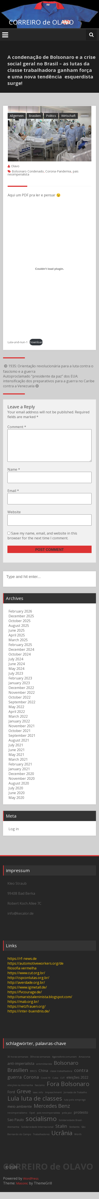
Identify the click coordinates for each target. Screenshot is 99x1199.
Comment (16, 426)
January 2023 (19, 689)
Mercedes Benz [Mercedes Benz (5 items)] (52, 1112)
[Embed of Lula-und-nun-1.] (50, 269)
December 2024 (21, 656)
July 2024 (16, 666)
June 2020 (17, 799)
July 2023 (16, 680)
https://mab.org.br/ (23, 1008)
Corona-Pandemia (58, 171)
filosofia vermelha (21, 975)
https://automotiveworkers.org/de (35, 970)
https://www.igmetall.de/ (27, 994)
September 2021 (22, 742)
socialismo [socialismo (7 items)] (41, 1125)
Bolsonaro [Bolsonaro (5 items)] (66, 1069)
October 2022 (20, 704)
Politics (51, 116)
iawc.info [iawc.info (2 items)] (38, 1099)
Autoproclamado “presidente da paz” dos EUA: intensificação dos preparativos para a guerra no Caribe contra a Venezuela (48, 381)
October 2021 (20, 737)
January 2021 (19, 775)
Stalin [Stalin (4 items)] (61, 1133)
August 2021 (19, 747)
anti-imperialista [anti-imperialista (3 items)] (20, 1070)
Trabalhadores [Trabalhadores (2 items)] (41, 1141)
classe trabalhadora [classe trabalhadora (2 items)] (61, 1078)
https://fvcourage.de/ (24, 999)
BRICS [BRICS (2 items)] (33, 1078)
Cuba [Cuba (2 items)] (55, 1084)
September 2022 (22, 709)
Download (36, 342)
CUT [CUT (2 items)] (62, 1084)
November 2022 (22, 699)
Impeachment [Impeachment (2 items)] (53, 1099)
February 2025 (20, 651)
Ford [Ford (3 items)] (11, 1098)
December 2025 (21, 623)
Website (14, 519)
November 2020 (22, 785)
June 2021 (17, 756)
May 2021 (16, 761)
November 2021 (22, 732)
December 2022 (21, 694)
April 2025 (17, 642)
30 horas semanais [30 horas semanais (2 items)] (17, 1063)
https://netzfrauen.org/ (26, 1013)
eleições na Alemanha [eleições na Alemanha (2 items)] (20, 1092)
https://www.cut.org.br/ (26, 979)
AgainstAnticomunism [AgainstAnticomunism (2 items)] (64, 1063)
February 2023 (20, 685)
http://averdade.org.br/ (26, 989)
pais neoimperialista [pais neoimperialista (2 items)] (48, 1119)
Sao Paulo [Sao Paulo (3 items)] (15, 1126)
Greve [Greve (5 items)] (24, 1098)
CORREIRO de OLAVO (41, 22)
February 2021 (20, 771)
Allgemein (17, 116)
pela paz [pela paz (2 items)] (67, 1119)
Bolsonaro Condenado (28, 171)
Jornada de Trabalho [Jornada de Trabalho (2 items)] (75, 1099)
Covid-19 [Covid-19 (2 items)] (45, 1084)
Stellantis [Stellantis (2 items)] (74, 1133)
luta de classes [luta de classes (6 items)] (41, 1105)
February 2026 (20, 618)
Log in (14, 835)
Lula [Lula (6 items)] (13, 1105)
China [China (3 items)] (43, 1077)
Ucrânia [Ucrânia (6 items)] (61, 1140)
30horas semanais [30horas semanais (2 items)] (40, 1063)
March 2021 (18, 766)
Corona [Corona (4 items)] (31, 1084)
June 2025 (17, 637)
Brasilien (35, 116)
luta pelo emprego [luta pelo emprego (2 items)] (75, 1106)
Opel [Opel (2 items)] (32, 1119)
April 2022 (17, 718)
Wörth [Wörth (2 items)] (78, 1141)
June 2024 (17, 670)
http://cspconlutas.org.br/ (28, 984)
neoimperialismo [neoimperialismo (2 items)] (17, 1119)
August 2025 (19, 632)
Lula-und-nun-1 (17, 342)
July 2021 (16, 752)
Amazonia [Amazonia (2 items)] (84, 1063)
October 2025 (20, 627)
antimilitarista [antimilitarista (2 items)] (44, 1070)
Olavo (15, 166)
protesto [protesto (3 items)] (81, 1119)
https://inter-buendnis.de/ (28, 1018)
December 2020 (21, 780)
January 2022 (19, 728)
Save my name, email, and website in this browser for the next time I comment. (42, 542)
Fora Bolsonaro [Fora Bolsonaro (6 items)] (68, 1091)
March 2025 (18, 646)
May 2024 (16, 675)
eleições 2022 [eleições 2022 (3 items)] (77, 1084)
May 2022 (16, 713)
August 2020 (19, 790)
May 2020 (16, 804)
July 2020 (16, 795)
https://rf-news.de (22, 965)
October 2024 (20, 661)
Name (13, 476)
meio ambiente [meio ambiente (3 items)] (19, 1113)
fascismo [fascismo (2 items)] (40, 1092)
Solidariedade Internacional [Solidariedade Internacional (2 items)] (37, 1133)
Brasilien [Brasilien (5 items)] (17, 1076)
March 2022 (18, 723)
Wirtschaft (68, 116)
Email (13, 497)
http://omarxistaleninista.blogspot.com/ (39, 1003)
